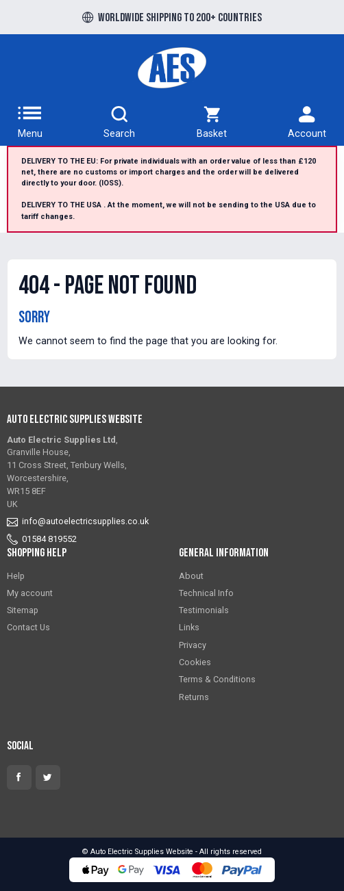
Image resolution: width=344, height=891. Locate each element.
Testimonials (204, 610)
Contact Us (28, 627)
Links (189, 627)
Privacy (192, 645)
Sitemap (22, 610)
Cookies (195, 662)
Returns (194, 697)
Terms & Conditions (217, 679)
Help (16, 576)
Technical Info (206, 593)
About (191, 576)
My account (30, 593)
